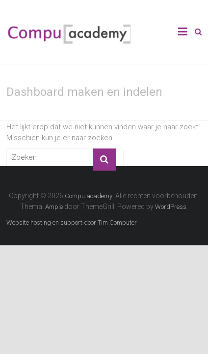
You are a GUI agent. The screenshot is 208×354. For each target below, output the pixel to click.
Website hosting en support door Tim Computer (71, 222)
